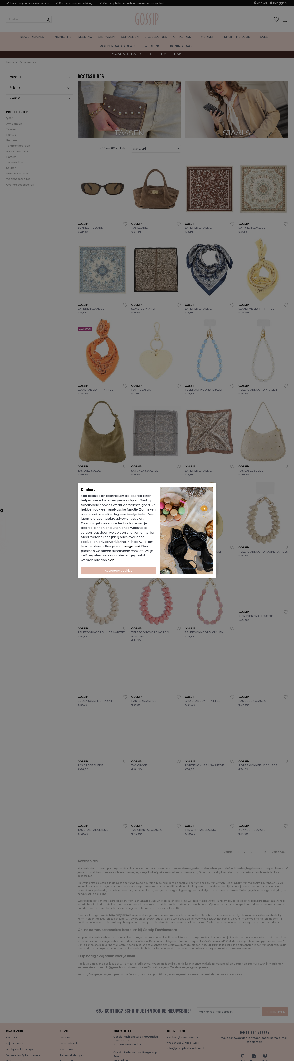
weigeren (131, 546)
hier (111, 560)
